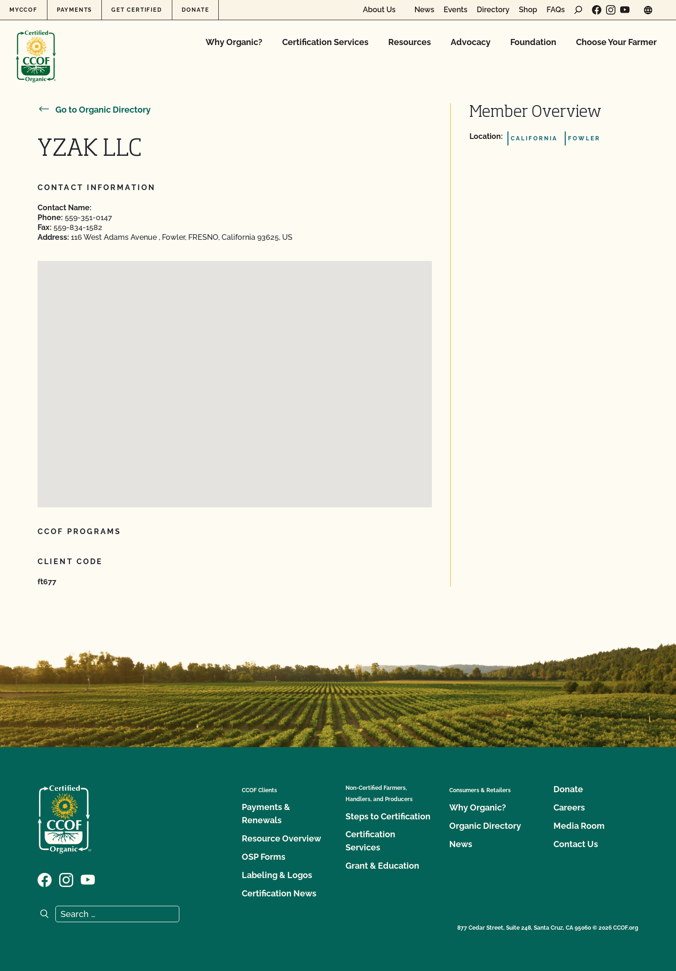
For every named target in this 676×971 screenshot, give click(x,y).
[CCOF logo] (35, 46)
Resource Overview (281, 838)
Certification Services (325, 42)
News (424, 10)
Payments (74, 10)
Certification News (279, 893)
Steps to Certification (388, 816)
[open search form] (578, 10)
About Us (379, 10)
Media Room (579, 826)
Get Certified (136, 10)
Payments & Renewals (266, 813)
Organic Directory (485, 826)
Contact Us (575, 844)
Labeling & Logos (277, 875)
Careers (569, 807)
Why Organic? (234, 42)
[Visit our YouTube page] (625, 10)
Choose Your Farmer (616, 42)
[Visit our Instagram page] (610, 10)
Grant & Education (382, 866)
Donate (195, 10)
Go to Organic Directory (94, 110)
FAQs (555, 10)
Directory (493, 10)
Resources (409, 42)
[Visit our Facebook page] (596, 10)
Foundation (533, 42)
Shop (528, 10)
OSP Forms (263, 857)
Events (456, 10)
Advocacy (471, 42)
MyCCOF (23, 10)
